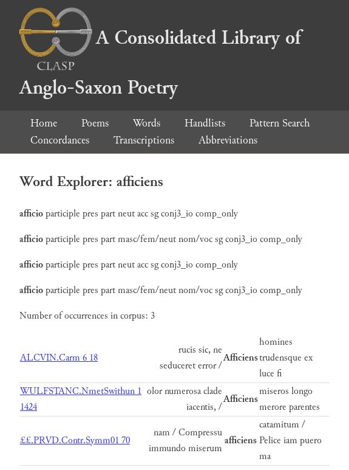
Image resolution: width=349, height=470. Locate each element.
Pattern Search (279, 123)
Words (146, 123)
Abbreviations (227, 140)
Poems (95, 123)
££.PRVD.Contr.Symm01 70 (75, 441)
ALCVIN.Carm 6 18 (59, 358)
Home (43, 123)
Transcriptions (144, 140)
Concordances (59, 140)
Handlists (205, 123)
